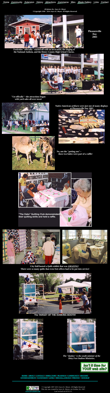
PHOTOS (76, 378)
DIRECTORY (51, 376)
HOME (24, 376)
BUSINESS (62, 376)
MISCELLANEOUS (63, 378)
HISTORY (84, 376)
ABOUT (32, 376)
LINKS (51, 378)
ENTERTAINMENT (28, 378)
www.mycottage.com (33, 391)
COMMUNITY (73, 376)
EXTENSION (42, 378)
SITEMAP (85, 378)
